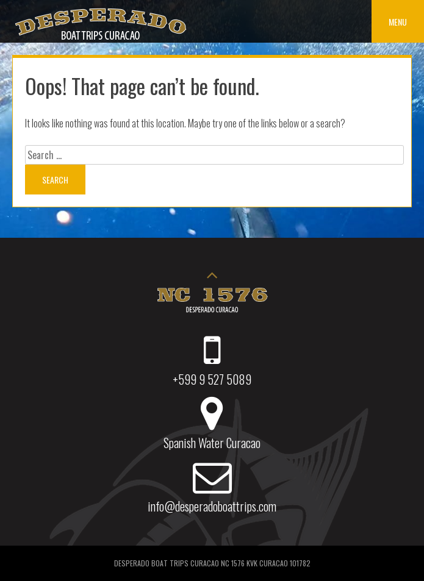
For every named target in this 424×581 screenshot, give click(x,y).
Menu (398, 21)
